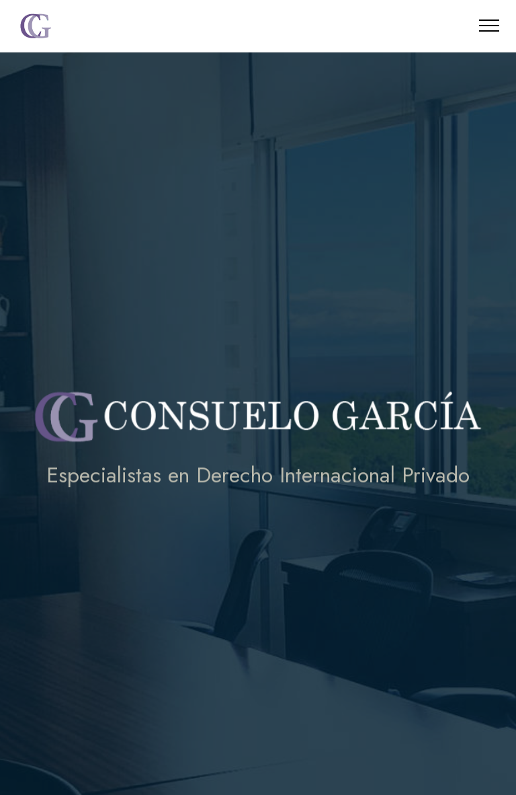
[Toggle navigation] (489, 25)
